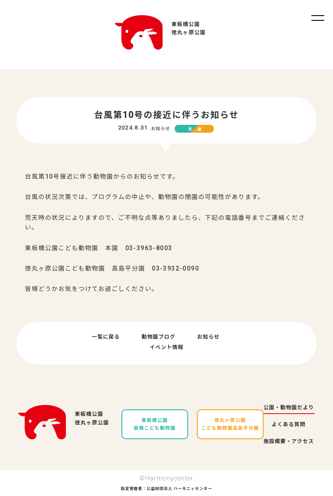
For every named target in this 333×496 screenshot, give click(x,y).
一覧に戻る (106, 337)
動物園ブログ (159, 337)
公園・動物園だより (289, 408)
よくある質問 (289, 424)
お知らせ (160, 128)
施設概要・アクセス (289, 441)
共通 (197, 129)
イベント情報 (166, 347)
